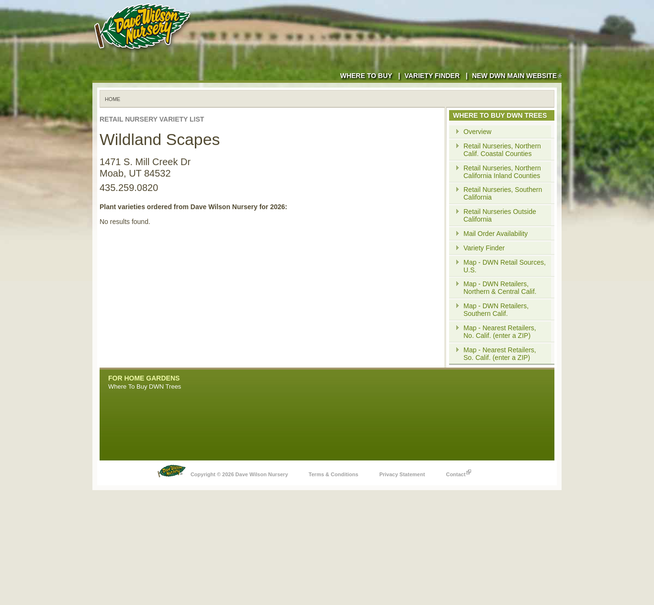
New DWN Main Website (517, 75)
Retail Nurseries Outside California (499, 215)
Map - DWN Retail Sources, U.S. (504, 266)
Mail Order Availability (495, 233)
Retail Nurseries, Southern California (502, 193)
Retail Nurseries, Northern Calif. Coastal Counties (502, 149)
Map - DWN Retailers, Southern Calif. (496, 309)
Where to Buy (366, 75)
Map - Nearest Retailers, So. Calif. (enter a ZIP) (499, 353)
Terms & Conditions (334, 474)
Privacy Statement (402, 474)
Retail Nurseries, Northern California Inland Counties (502, 171)
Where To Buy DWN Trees (144, 386)
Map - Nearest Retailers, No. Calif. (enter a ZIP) (499, 331)
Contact (458, 472)
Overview (477, 131)
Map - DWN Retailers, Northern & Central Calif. (500, 287)
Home (112, 99)
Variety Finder (432, 75)
